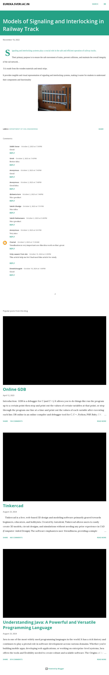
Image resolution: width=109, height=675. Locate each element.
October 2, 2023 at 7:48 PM (31, 182)
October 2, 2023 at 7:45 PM (31, 170)
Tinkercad (13, 505)
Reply (12, 153)
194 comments (16, 421)
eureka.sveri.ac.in (16, 4)
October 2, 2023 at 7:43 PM (26, 158)
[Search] (95, 4)
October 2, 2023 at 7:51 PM (33, 206)
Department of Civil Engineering (23, 129)
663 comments (16, 537)
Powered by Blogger (54, 669)
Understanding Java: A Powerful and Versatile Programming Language (49, 624)
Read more (101, 421)
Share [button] (101, 129)
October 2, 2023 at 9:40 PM (36, 218)
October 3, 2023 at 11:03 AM (28, 242)
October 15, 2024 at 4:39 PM (40, 254)
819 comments (16, 659)
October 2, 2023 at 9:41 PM (31, 230)
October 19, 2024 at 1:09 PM (34, 268)
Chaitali (13, 242)
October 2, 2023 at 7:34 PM (31, 146)
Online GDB (14, 389)
